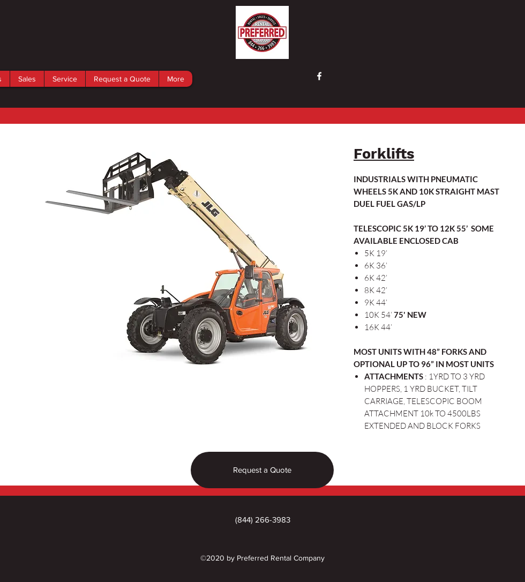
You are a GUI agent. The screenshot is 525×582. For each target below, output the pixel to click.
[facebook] (319, 76)
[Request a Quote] (262, 470)
